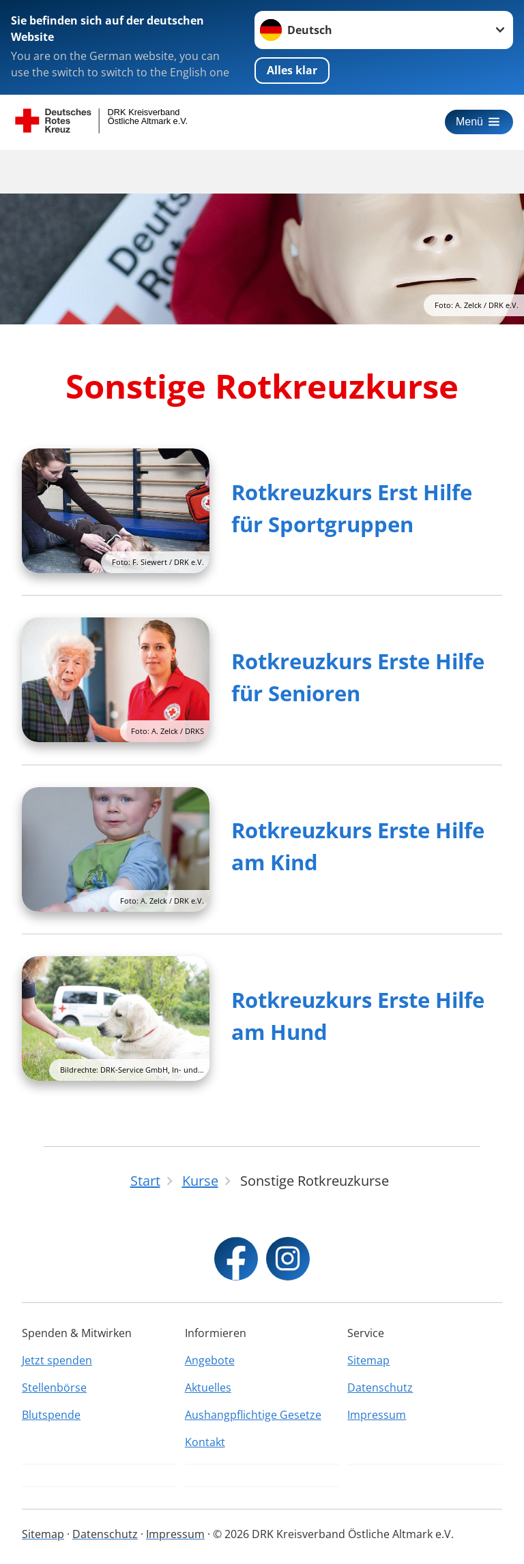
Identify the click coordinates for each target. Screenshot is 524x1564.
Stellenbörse (54, 1387)
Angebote (210, 1360)
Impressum (376, 1414)
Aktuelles (208, 1387)
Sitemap (368, 1360)
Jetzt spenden (57, 1360)
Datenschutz (380, 1387)
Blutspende (51, 1414)
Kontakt (205, 1442)
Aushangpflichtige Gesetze (253, 1414)
